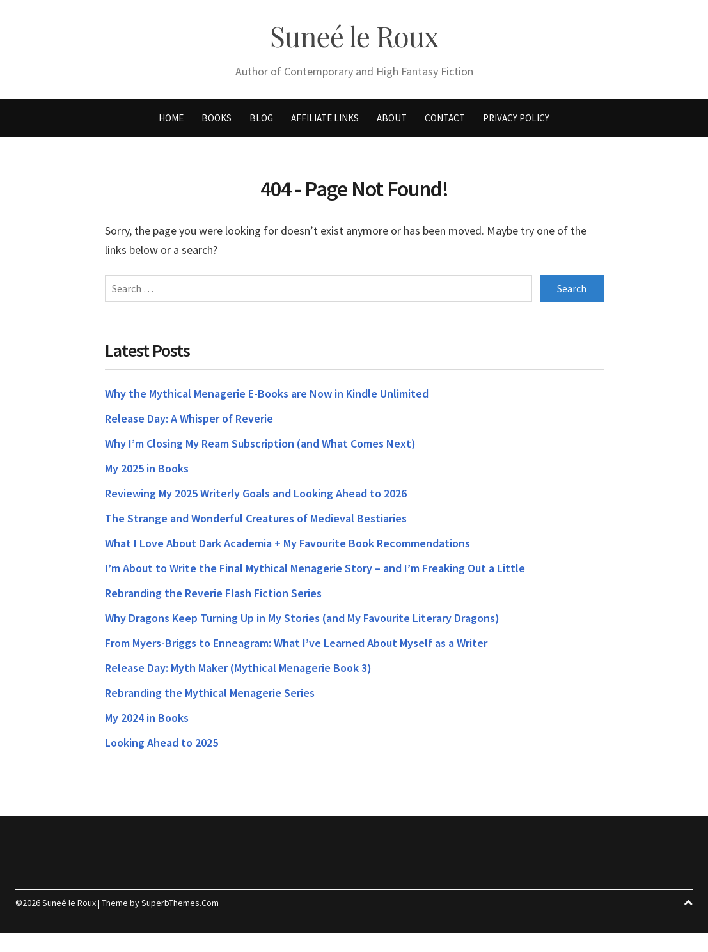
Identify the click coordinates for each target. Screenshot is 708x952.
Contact (445, 118)
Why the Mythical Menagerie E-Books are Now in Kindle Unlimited (267, 393)
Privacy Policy (516, 118)
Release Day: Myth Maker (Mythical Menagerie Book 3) (238, 667)
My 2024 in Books (147, 717)
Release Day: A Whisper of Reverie (189, 418)
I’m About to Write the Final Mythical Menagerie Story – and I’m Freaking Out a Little (315, 568)
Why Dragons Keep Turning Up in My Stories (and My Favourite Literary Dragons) (302, 618)
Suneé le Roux (354, 36)
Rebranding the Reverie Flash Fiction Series (213, 593)
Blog (261, 118)
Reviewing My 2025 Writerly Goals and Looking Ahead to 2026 (256, 493)
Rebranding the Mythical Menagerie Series (210, 692)
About (392, 118)
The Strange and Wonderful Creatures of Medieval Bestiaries (256, 518)
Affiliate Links (325, 118)
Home (171, 118)
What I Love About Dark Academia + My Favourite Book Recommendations (287, 543)
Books (216, 118)
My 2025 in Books (147, 468)
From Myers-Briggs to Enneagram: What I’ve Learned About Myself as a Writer (296, 643)
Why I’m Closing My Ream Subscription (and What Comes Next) (260, 443)
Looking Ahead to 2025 (161, 742)
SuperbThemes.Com (180, 903)
